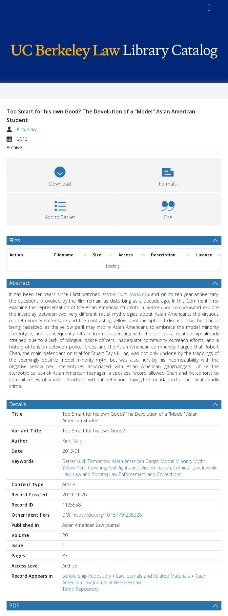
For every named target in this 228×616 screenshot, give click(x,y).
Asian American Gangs (135, 461)
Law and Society (90, 474)
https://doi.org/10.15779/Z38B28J (108, 515)
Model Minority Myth (182, 461)
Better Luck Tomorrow (86, 461)
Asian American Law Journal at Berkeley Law (134, 579)
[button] (168, 174)
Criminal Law (186, 468)
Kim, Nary (27, 129)
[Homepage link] (114, 50)
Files (14, 240)
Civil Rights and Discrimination (139, 468)
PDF (14, 605)
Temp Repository (80, 589)
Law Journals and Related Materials (153, 576)
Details (17, 404)
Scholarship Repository (86, 576)
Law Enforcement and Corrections (145, 474)
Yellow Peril (74, 468)
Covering (97, 468)
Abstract (19, 283)
